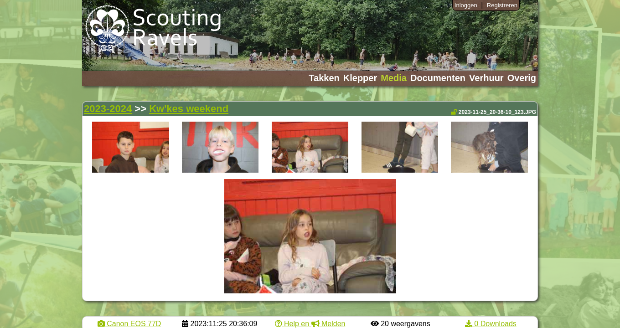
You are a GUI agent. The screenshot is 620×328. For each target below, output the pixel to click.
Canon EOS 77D (129, 324)
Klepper (360, 78)
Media (394, 78)
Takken (324, 78)
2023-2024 (108, 108)
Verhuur (486, 78)
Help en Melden (310, 324)
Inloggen (466, 5)
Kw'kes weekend (188, 108)
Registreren (502, 5)
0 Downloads (491, 324)
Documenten (437, 78)
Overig (521, 78)
